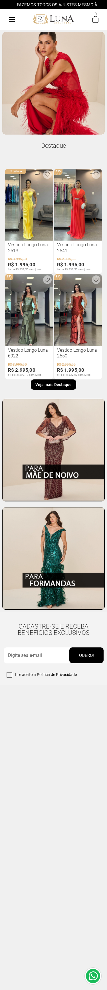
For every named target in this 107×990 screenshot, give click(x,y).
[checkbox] (9, 675)
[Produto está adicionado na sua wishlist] (47, 174)
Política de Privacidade (57, 674)
